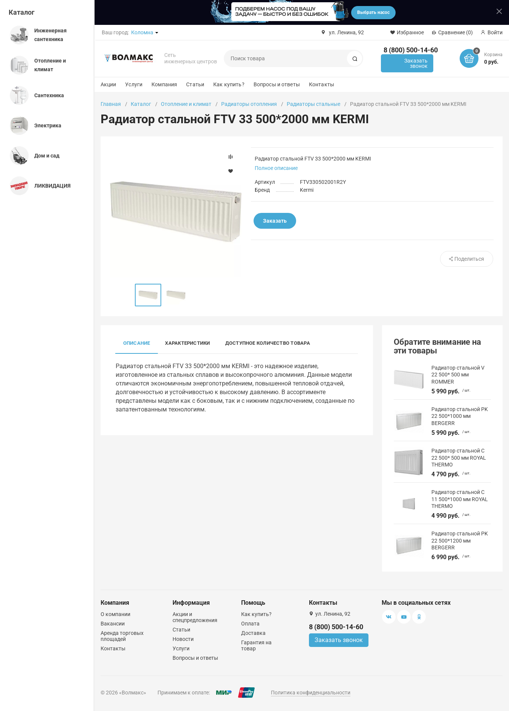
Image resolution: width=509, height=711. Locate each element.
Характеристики (187, 343)
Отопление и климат (186, 104)
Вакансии (113, 624)
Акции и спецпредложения (195, 617)
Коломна (142, 32)
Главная (111, 104)
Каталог (22, 12)
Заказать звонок (416, 63)
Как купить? (229, 84)
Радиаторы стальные (313, 104)
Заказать (275, 221)
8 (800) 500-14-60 (411, 50)
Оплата (250, 624)
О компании (115, 614)
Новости (183, 639)
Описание (136, 343)
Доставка (253, 633)
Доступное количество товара (267, 343)
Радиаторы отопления (249, 104)
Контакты (321, 84)
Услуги (133, 84)
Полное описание (276, 168)
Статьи (195, 84)
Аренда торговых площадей (122, 636)
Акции (108, 84)
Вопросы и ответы (277, 84)
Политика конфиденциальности (310, 693)
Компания (164, 84)
